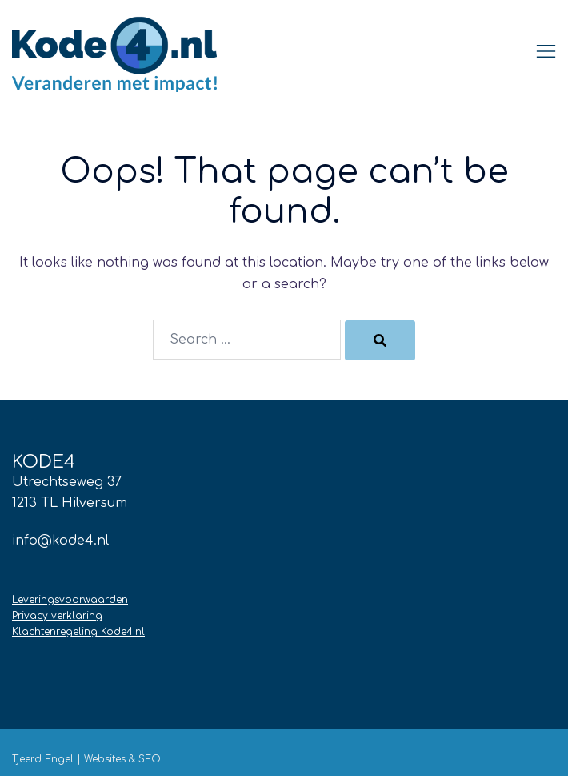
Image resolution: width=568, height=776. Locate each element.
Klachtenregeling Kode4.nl (78, 631)
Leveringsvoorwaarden (70, 599)
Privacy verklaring (57, 615)
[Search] (380, 340)
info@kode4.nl (60, 540)
